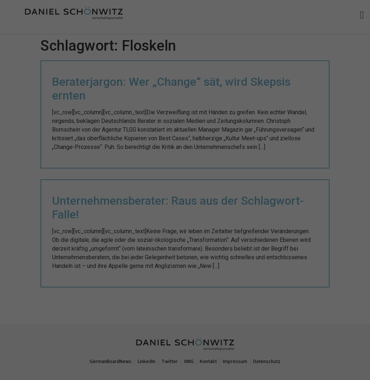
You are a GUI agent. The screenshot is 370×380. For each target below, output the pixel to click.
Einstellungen (215, 355)
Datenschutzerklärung (80, 355)
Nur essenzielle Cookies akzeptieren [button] (67, 370)
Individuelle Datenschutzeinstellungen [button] (330, 347)
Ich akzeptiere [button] (324, 322)
